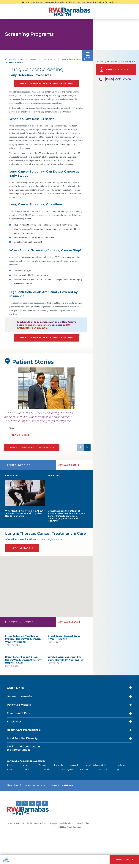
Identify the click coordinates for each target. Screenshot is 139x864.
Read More (19, 435)
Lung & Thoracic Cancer (71, 59)
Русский (84, 769)
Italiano (121, 765)
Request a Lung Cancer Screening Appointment (46, 83)
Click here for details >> (106, 2)
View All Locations (22, 548)
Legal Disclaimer (66, 823)
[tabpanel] (46, 388)
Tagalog (43, 765)
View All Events (68, 622)
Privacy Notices (13, 823)
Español (103, 769)
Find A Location (113, 69)
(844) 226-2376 (118, 79)
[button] (124, 859)
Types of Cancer (49, 59)
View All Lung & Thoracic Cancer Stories (32, 447)
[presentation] (47, 425)
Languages (52, 823)
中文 (27, 769)
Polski (47, 769)
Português (67, 769)
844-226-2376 (39, 328)
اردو (118, 769)
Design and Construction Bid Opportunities (23, 748)
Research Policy (82, 823)
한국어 (10, 769)
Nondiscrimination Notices (33, 823)
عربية (25, 765)
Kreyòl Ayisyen (93, 765)
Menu (6, 859)
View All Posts (67, 465)
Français (58, 765)
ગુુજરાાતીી (74, 765)
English (11, 765)
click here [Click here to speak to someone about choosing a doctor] (68, 785)
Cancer (33, 59)
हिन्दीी (103, 765)
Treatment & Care (16, 59)
